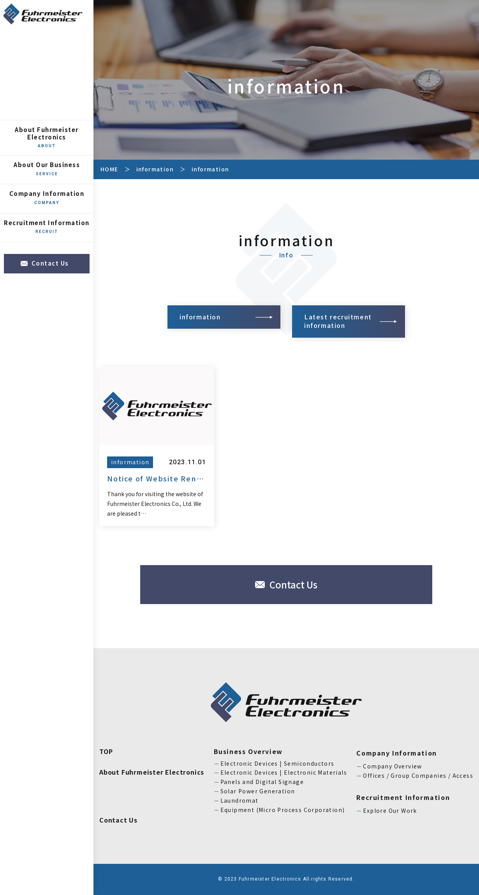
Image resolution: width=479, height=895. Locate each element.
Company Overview (392, 766)
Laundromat (239, 800)
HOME (109, 169)
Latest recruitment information (338, 321)
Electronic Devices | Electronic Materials (283, 772)
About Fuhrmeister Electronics (47, 137)
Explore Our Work (390, 810)
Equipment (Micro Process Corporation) (282, 810)
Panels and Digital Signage (262, 782)
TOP (106, 751)
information (155, 169)
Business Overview (248, 751)
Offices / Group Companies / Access (418, 775)
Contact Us (50, 263)
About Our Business (47, 168)
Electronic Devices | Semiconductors (277, 763)
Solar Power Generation (257, 791)
